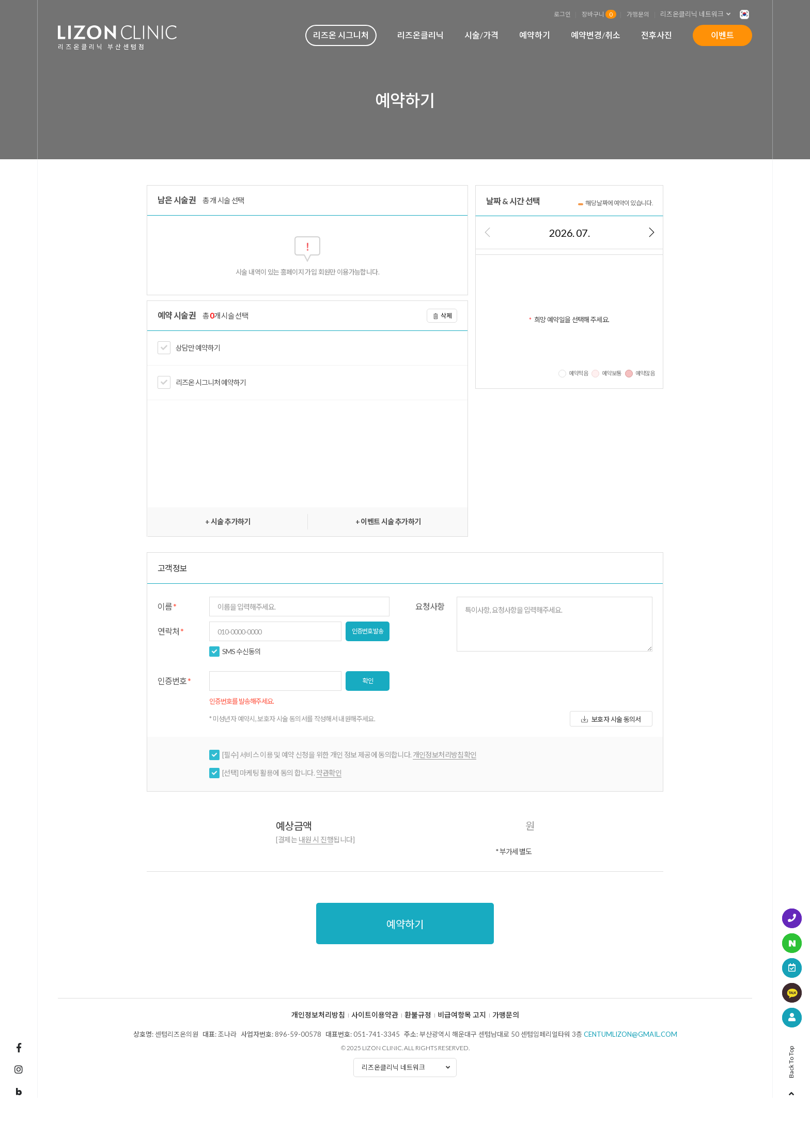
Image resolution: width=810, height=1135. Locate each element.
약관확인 (328, 772)
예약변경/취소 (595, 35)
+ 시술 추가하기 (227, 521)
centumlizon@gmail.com (630, 1034)
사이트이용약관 (374, 1015)
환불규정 (417, 1015)
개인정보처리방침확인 (445, 754)
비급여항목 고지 (462, 1015)
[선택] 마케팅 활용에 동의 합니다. (281, 773)
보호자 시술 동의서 (611, 719)
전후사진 (656, 35)
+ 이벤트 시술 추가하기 (388, 521)
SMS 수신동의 (241, 651)
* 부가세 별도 (513, 851)
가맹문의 (638, 14)
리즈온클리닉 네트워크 (698, 14)
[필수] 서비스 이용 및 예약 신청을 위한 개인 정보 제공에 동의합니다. (349, 755)
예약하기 (534, 35)
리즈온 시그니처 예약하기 (211, 382)
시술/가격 (481, 35)
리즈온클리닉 (420, 35)
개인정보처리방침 (318, 1015)
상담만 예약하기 (198, 347)
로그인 (562, 14)
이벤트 (722, 35)
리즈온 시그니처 (341, 35)
